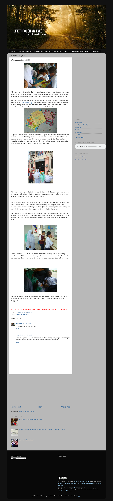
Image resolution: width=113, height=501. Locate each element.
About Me (96, 51)
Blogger (78, 496)
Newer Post (16, 407)
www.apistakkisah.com (77, 487)
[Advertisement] (40, 390)
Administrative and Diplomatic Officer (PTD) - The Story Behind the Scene (42, 429)
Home (13, 51)
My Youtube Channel (61, 51)
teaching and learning (22, 314)
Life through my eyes (80, 156)
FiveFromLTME (79, 137)
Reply (17, 329)
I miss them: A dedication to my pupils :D (31, 419)
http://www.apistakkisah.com (67, 491)
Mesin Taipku (20, 323)
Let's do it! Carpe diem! (26, 440)
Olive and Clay (27, 103)
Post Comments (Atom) (26, 411)
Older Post (65, 407)
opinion (77, 129)
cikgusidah (19, 335)
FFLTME (77, 134)
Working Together (25, 51)
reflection (78, 127)
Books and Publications (42, 51)
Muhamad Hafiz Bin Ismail (81, 481)
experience (78, 122)
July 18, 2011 (29, 323)
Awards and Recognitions (80, 51)
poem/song (78, 132)
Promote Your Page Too (81, 159)
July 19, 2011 (28, 335)
